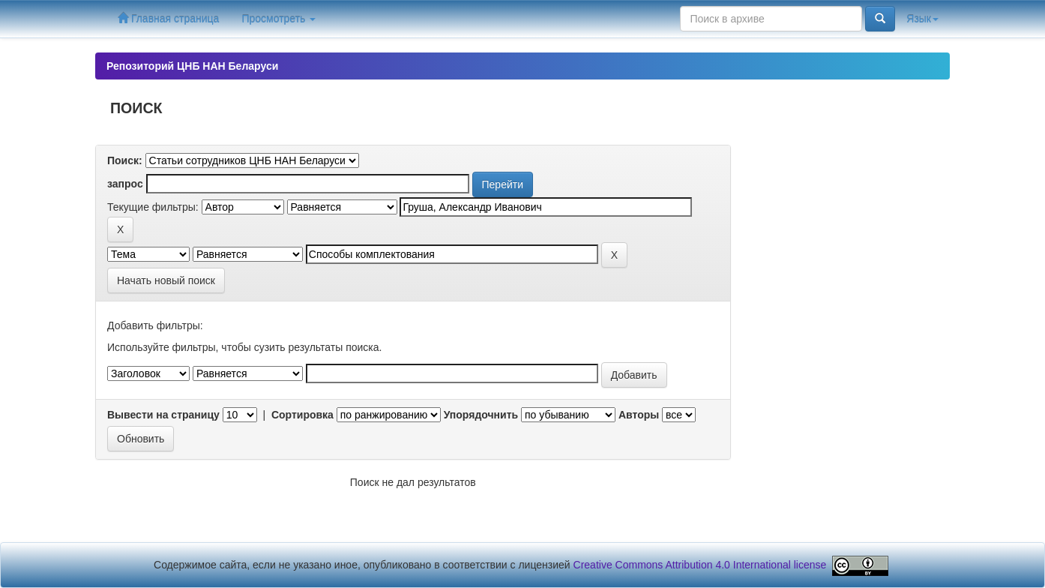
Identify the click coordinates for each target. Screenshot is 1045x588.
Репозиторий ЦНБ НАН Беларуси (192, 66)
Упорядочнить (481, 415)
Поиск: (124, 160)
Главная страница (168, 18)
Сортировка (302, 415)
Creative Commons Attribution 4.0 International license (700, 565)
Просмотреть (278, 19)
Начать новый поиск (166, 280)
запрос (125, 184)
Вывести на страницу (163, 415)
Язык (922, 19)
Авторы (638, 415)
